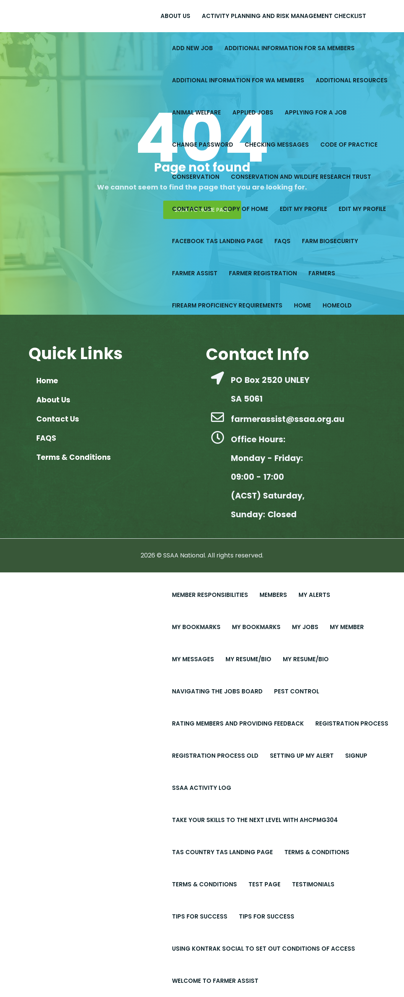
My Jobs (305, 627)
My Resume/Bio (248, 659)
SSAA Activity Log (201, 788)
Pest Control (296, 691)
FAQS (282, 241)
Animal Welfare (196, 112)
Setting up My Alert (302, 756)
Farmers (321, 273)
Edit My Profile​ (303, 209)
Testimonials (313, 884)
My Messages (193, 659)
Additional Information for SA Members (289, 48)
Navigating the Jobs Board (217, 691)
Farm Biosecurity (330, 241)
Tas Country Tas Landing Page (222, 852)
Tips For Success (199, 916)
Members (273, 595)
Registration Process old (215, 756)
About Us (175, 16)
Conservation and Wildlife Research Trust (301, 177)
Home (302, 305)
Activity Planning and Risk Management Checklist (284, 16)
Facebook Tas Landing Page (217, 241)
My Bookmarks (196, 627)
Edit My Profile (362, 209)
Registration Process (351, 723)
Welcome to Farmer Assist (215, 981)
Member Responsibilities (210, 595)
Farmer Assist (194, 273)
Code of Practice (349, 145)
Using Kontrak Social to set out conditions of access (263, 949)
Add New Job (192, 48)
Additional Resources (352, 80)
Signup (356, 756)
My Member (347, 627)
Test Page (264, 884)
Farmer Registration (263, 273)
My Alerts (314, 595)
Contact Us (191, 209)
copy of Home (245, 209)
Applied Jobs (252, 112)
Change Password (202, 145)
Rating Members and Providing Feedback (238, 723)
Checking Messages (277, 145)
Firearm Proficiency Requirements (227, 305)
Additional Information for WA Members (238, 80)
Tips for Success (266, 916)
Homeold (337, 305)
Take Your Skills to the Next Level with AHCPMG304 (255, 820)
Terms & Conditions (316, 852)
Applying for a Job (316, 112)
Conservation (195, 177)
